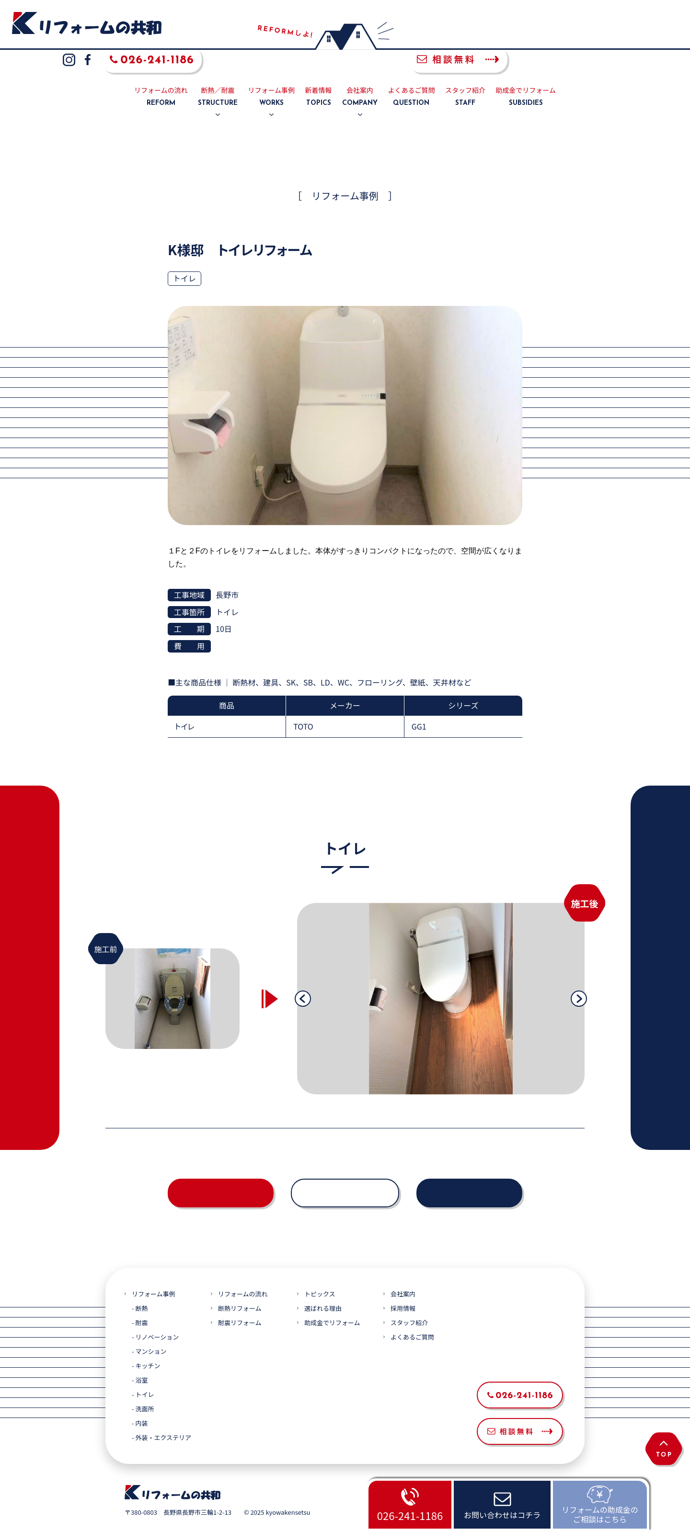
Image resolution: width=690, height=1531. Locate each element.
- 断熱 (140, 1286)
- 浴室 (140, 1357)
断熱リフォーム (240, 1286)
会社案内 (360, 74)
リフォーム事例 (271, 74)
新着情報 (318, 74)
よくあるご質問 (411, 74)
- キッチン (146, 1343)
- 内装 (140, 1401)
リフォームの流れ (161, 74)
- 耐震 (140, 1300)
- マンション (149, 1329)
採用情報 (403, 1286)
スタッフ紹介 (465, 74)
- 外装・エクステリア (161, 1415)
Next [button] (579, 976)
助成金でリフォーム (525, 74)
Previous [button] (303, 976)
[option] (441, 976)
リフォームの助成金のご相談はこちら (600, 1514)
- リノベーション (155, 1314)
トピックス (319, 1271)
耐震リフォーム (240, 1300)
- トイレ (143, 1372)
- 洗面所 (143, 1386)
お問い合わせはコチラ (502, 1514)
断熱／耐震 (218, 74)
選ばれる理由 (323, 1286)
